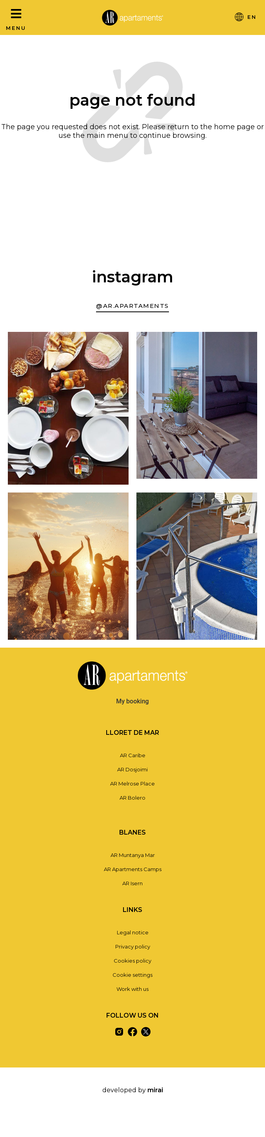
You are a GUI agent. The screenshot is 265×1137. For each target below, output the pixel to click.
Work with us (132, 989)
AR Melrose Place (132, 783)
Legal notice (133, 932)
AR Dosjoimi (132, 769)
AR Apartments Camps (133, 869)
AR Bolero (132, 798)
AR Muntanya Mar (133, 855)
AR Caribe (132, 755)
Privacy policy (132, 946)
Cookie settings (132, 975)
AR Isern (132, 883)
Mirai (155, 1090)
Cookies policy (132, 961)
